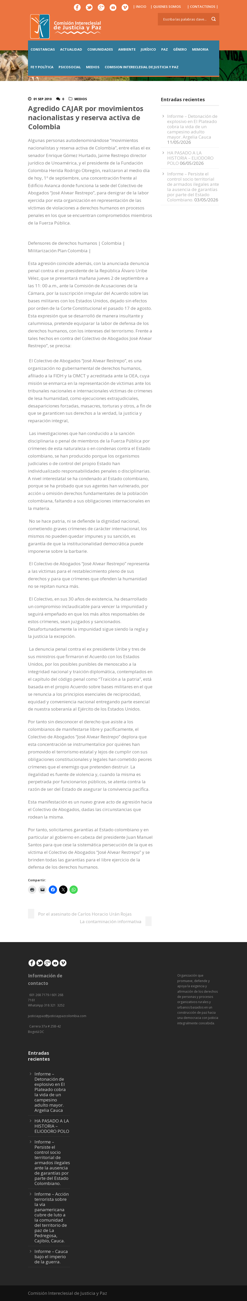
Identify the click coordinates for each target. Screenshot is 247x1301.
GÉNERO (180, 49)
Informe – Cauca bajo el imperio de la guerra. (51, 1256)
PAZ (164, 49)
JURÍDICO (148, 49)
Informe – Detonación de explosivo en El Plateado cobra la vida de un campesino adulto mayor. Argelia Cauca (192, 126)
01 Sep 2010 (42, 99)
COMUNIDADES (100, 49)
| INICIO (139, 6)
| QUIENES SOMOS (165, 6)
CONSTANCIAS (43, 49)
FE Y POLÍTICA (42, 67)
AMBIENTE (127, 49)
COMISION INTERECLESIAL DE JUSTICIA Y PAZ (142, 67)
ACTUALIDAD (71, 49)
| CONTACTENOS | (202, 6)
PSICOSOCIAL (70, 67)
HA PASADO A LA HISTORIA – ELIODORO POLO (190, 158)
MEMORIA (200, 49)
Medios (80, 99)
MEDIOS (93, 67)
